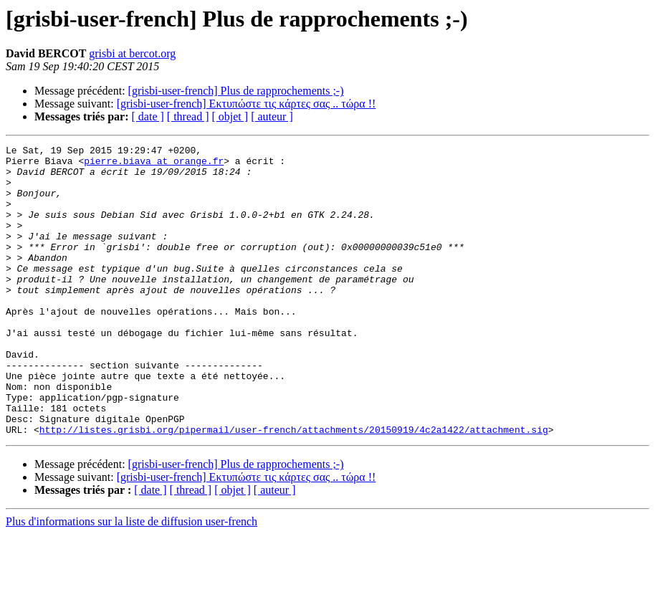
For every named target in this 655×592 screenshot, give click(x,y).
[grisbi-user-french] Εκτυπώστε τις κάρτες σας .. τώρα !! (246, 103)
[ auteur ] (272, 116)
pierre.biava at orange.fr (154, 164)
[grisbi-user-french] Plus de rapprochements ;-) (236, 91)
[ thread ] (188, 116)
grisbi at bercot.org (132, 53)
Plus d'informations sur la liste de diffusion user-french (131, 579)
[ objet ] (229, 116)
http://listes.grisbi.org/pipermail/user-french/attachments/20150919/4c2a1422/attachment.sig (293, 487)
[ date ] (148, 116)
